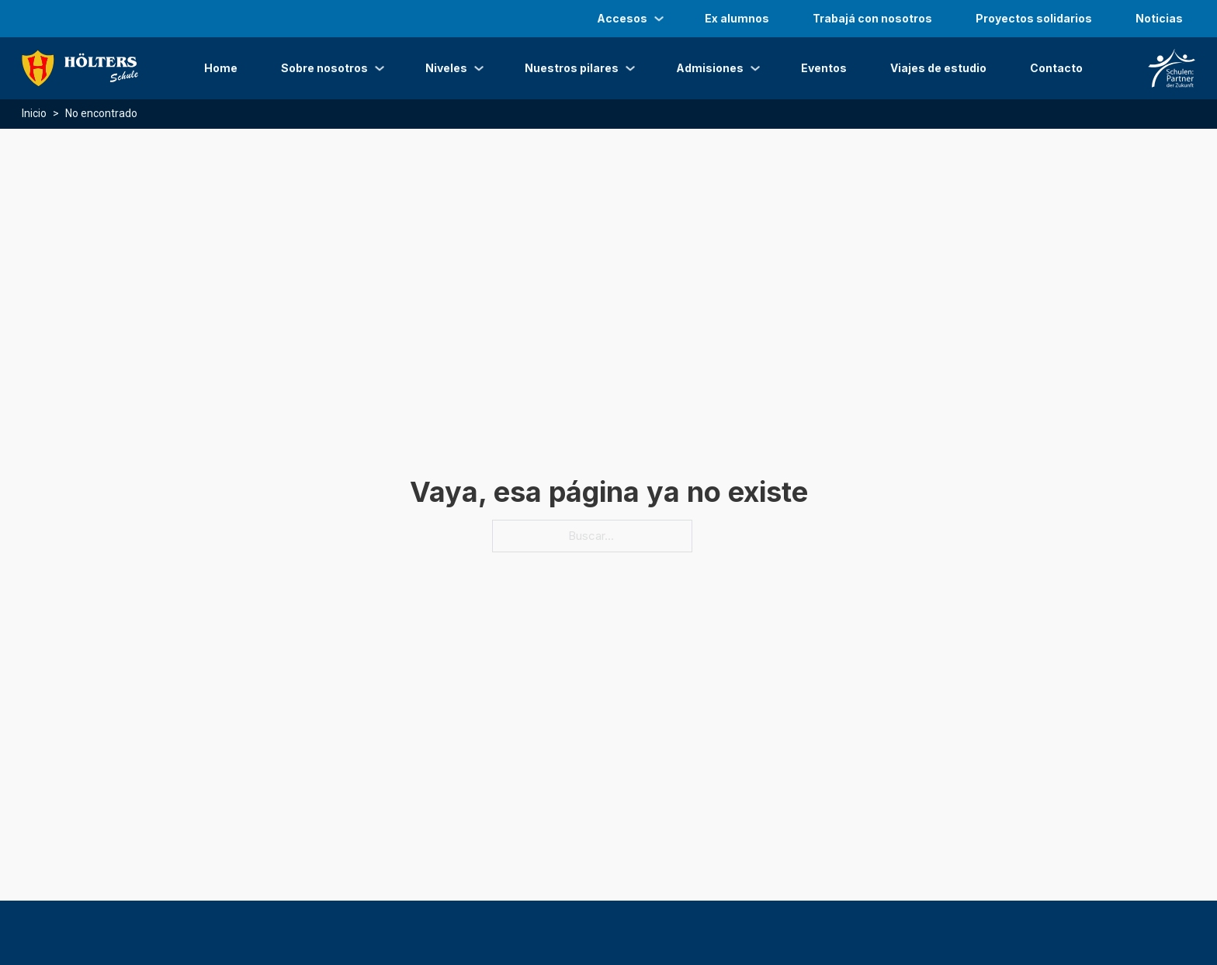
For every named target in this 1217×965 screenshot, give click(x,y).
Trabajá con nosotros (872, 18)
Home (221, 67)
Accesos (622, 18)
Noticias (1159, 18)
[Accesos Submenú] (658, 18)
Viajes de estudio (938, 67)
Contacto (1056, 67)
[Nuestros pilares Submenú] (630, 68)
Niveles (446, 67)
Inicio (34, 113)
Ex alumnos (737, 18)
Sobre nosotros (324, 67)
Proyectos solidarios (1034, 18)
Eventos (824, 67)
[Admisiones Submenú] (755, 68)
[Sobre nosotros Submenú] (379, 68)
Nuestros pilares (572, 67)
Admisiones (710, 67)
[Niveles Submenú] (478, 68)
